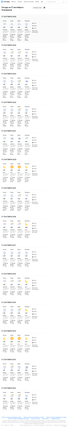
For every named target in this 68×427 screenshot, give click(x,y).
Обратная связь (49, 425)
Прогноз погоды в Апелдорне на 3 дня (11, 417)
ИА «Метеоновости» (63, 425)
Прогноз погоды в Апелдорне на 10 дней (18, 418)
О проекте (65, 426)
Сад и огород (45, 418)
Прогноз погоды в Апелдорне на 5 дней (34, 417)
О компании (6, 425)
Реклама (11, 425)
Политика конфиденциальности (26, 425)
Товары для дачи (55, 418)
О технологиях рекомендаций (39, 425)
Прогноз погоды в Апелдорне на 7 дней (56, 417)
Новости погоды (35, 418)
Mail (2, 425)
